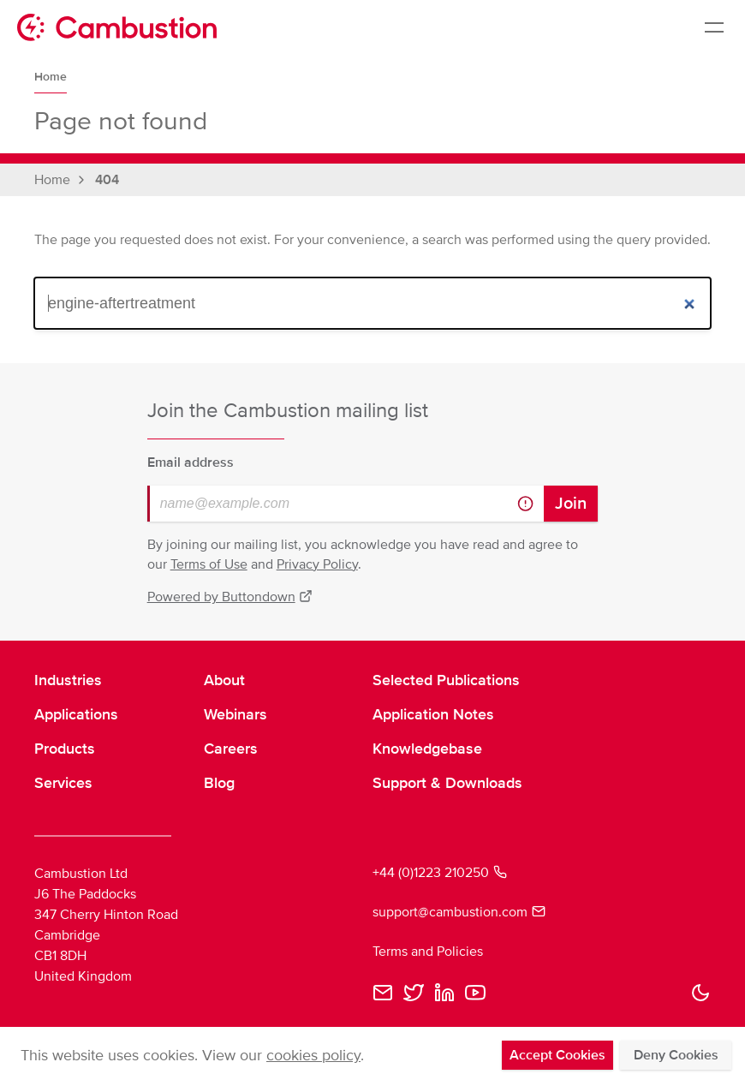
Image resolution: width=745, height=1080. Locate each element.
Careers (231, 748)
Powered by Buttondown (230, 597)
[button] (700, 992)
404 (107, 179)
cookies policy (313, 1055)
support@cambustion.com (458, 912)
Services (63, 782)
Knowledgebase (427, 748)
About (224, 680)
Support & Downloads (447, 782)
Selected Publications (446, 680)
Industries (68, 680)
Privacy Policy (317, 564)
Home (50, 76)
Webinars (235, 714)
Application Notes (433, 714)
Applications (76, 714)
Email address (190, 462)
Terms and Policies (427, 951)
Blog (219, 782)
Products (64, 748)
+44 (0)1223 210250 (439, 872)
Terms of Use (208, 564)
